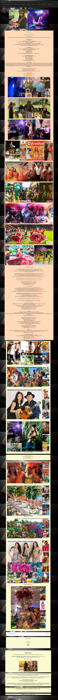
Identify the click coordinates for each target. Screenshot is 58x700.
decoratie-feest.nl (35, 295)
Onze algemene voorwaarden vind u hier (28, 691)
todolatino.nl (41, 654)
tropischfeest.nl (33, 69)
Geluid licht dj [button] (50, 4)
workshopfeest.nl (38, 275)
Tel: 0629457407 (16, 4)
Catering (29, 4)
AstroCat (27, 694)
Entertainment (23, 4)
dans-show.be (41, 274)
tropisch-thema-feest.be (39, 296)
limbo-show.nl (43, 276)
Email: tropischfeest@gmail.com (6, 4)
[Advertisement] (29, 698)
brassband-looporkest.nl (30, 336)
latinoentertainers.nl (39, 293)
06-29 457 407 (28, 73)
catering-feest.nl (26, 654)
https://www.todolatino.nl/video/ (35, 71)
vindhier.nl (28, 642)
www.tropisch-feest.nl (29, 301)
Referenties (39, 4)
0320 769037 (29, 74)
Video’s (44, 4)
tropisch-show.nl (34, 68)
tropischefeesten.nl (33, 70)
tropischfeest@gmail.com (30, 75)
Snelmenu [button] (3, 6)
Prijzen (34, 4)
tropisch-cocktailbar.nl (29, 324)
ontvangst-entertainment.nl (39, 273)
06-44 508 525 (33, 73)
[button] (11, 634)
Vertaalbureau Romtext (28, 657)
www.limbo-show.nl (42, 291)
